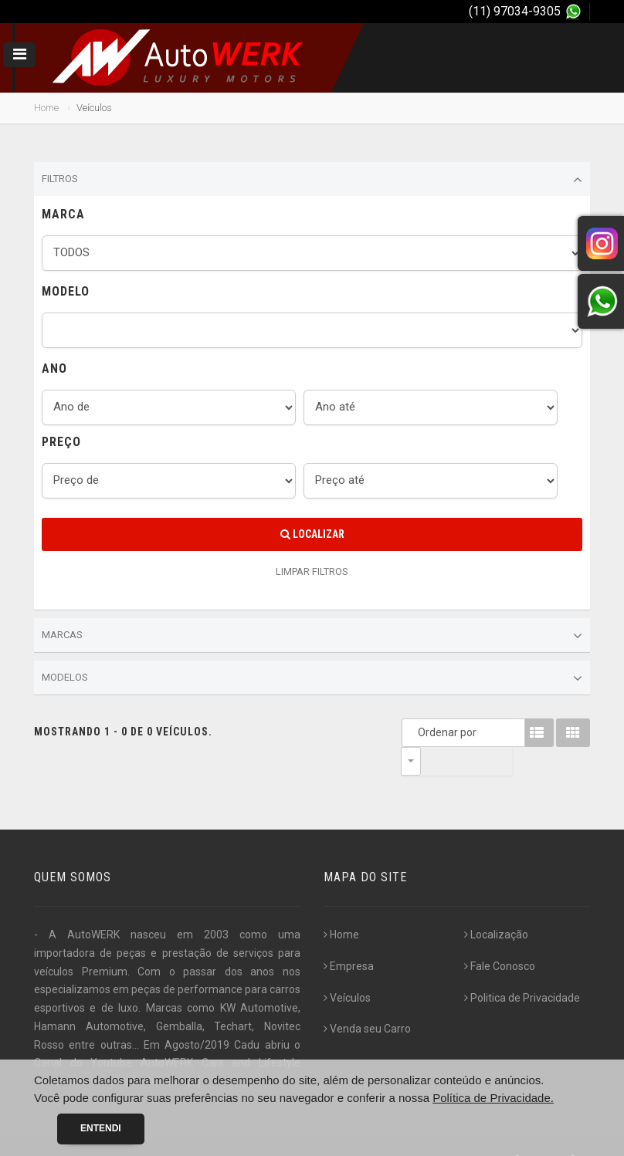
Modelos (312, 678)
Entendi (100, 1128)
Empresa (349, 937)
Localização (496, 906)
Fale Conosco (499, 937)
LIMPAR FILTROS (312, 571)
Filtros (312, 180)
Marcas (312, 636)
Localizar (312, 534)
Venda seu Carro (367, 1000)
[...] (194, 1052)
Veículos (347, 969)
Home (46, 107)
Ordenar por (414, 732)
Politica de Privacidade (522, 969)
